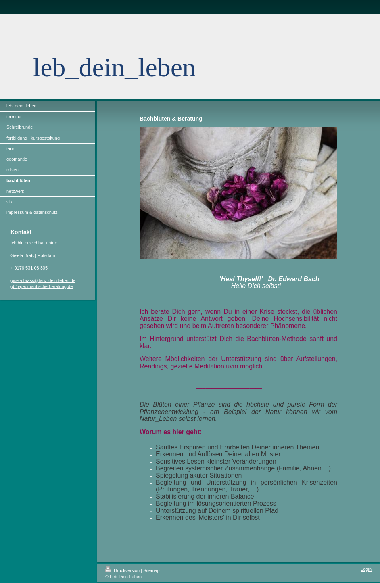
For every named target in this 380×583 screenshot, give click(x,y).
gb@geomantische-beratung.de (41, 286)
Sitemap (151, 570)
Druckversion (123, 570)
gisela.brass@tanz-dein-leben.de (42, 280)
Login (366, 569)
